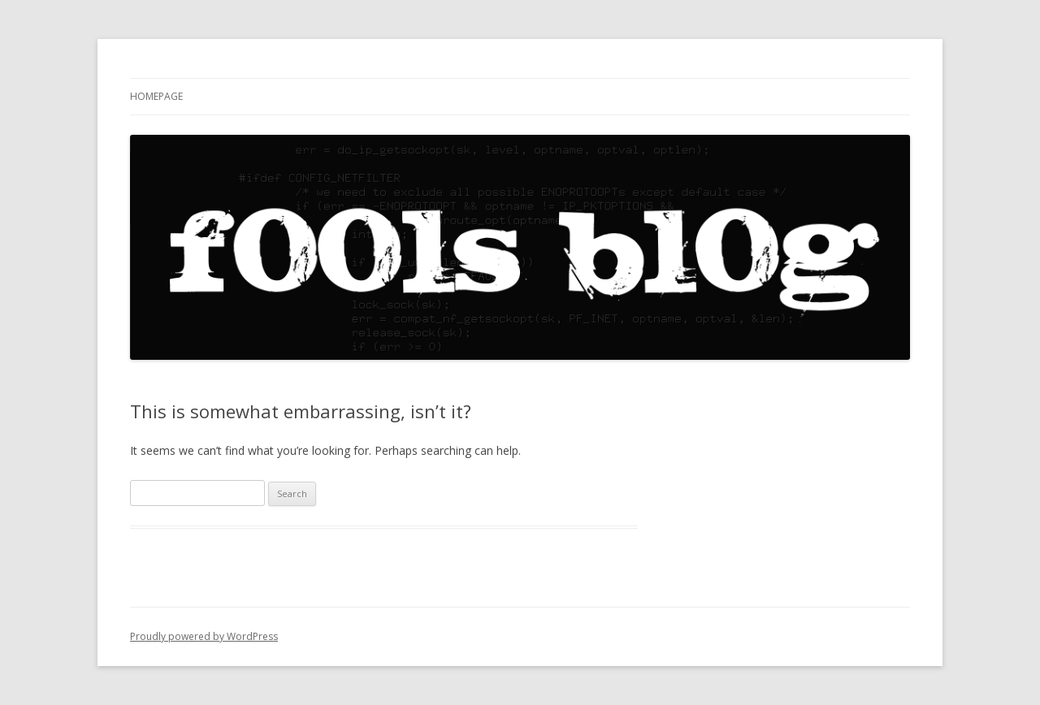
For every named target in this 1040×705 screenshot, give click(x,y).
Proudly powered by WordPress (204, 636)
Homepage (156, 96)
